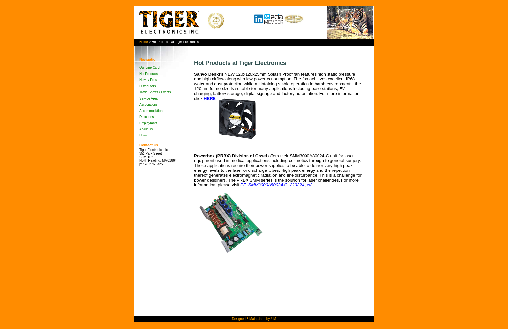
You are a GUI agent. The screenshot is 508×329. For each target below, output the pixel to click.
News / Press (148, 80)
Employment (148, 123)
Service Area (148, 98)
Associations (148, 104)
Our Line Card (149, 67)
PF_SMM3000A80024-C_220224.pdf (275, 184)
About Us (146, 129)
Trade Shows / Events (155, 92)
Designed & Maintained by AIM (254, 319)
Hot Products (148, 74)
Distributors (147, 86)
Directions (146, 117)
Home (143, 42)
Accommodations (151, 110)
